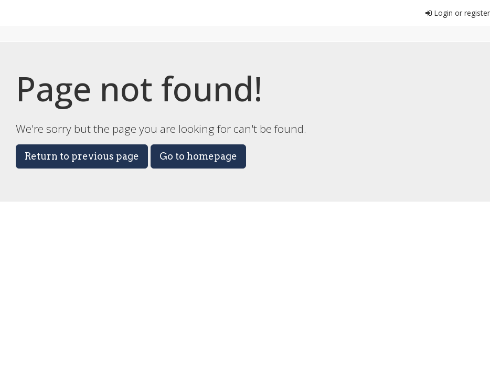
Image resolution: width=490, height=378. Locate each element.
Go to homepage (198, 156)
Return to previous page (82, 156)
